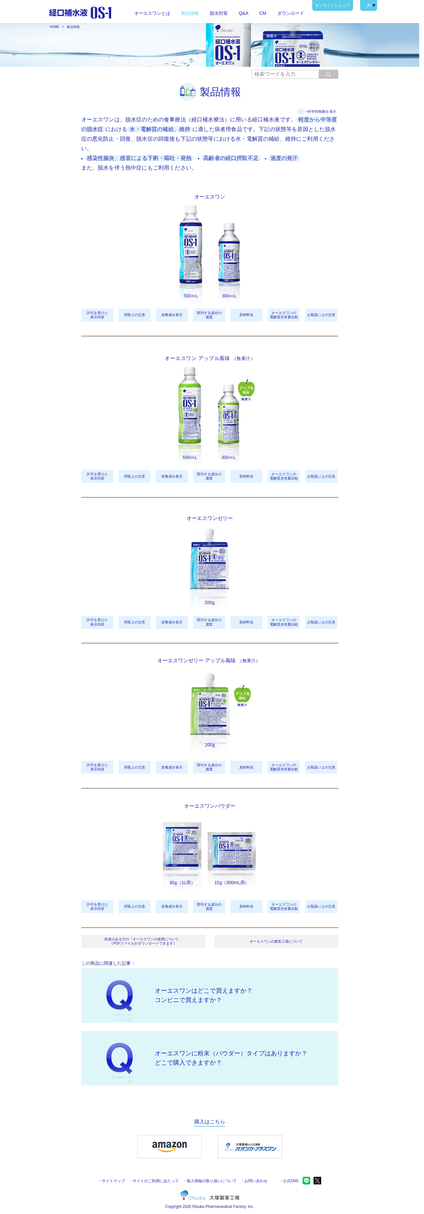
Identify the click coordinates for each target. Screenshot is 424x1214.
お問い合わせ (256, 1181)
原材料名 (246, 315)
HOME (54, 27)
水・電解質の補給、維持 (159, 129)
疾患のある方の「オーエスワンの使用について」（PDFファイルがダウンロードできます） (143, 941)
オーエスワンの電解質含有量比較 (284, 315)
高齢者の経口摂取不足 (231, 158)
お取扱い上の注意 (321, 315)
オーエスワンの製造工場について (276, 941)
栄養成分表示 (171, 315)
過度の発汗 (284, 158)
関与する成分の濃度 (209, 315)
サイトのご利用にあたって (156, 1181)
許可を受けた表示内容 (97, 315)
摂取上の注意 (134, 315)
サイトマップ (113, 1181)
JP (369, 5)
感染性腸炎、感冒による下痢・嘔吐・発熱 (139, 158)
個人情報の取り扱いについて (212, 1181)
